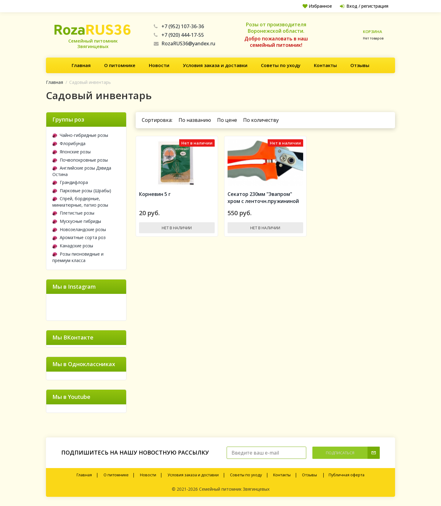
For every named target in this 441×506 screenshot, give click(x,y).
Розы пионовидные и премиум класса (78, 257)
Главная (81, 65)
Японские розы (71, 152)
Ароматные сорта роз (79, 237)
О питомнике (119, 65)
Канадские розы (72, 246)
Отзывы (359, 65)
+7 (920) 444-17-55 (179, 35)
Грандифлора (70, 182)
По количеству (261, 120)
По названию (195, 120)
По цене (227, 120)
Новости (159, 65)
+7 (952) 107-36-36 (179, 26)
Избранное (314, 6)
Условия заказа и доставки (215, 65)
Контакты (325, 65)
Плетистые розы (73, 213)
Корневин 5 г (155, 196)
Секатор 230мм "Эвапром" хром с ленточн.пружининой (263, 200)
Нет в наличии (176, 229)
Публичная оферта (346, 475)
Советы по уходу (280, 65)
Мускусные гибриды (76, 221)
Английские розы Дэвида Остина (81, 171)
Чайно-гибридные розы (80, 135)
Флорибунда (68, 143)
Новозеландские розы (79, 229)
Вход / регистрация (362, 6)
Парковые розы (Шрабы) (81, 190)
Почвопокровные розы (80, 160)
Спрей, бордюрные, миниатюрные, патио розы (80, 202)
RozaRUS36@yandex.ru (184, 43)
